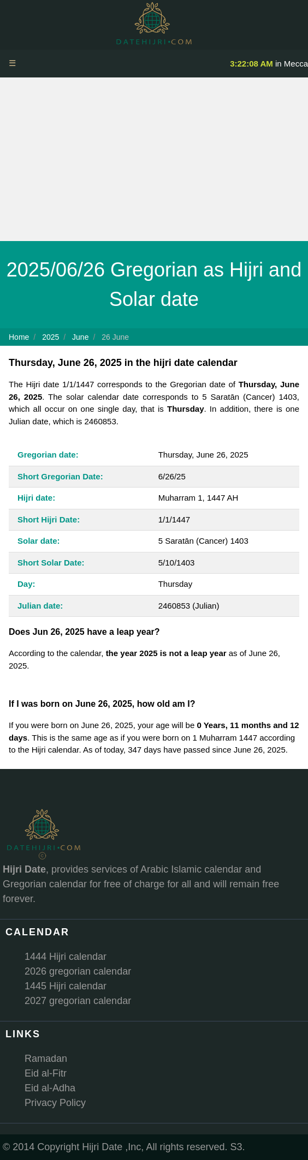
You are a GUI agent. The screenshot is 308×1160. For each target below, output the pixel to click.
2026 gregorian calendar (78, 971)
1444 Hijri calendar (65, 956)
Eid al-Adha (50, 1088)
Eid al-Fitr (46, 1073)
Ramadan (46, 1058)
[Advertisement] (154, 159)
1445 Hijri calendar (65, 986)
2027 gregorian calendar (78, 1000)
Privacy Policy (55, 1102)
